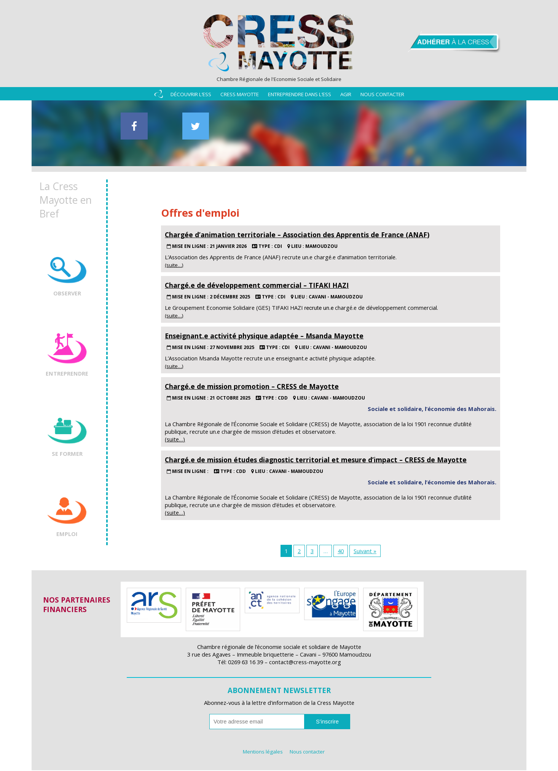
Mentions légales (263, 752)
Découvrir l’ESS (191, 95)
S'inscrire (327, 722)
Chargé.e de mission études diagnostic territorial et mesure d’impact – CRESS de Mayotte (316, 460)
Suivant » (365, 551)
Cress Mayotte (239, 95)
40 (341, 551)
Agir (345, 95)
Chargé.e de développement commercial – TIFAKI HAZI (257, 285)
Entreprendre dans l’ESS (299, 95)
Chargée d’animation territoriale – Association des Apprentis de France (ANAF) (297, 235)
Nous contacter (382, 95)
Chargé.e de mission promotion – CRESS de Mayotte (252, 387)
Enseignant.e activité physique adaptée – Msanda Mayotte (264, 336)
